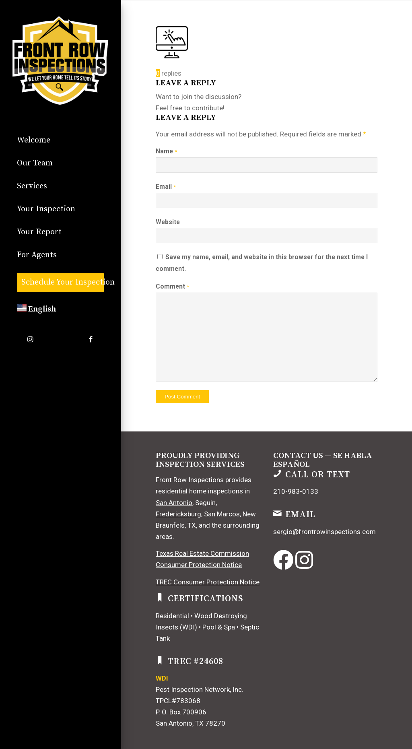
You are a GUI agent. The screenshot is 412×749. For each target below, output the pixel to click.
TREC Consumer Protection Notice (208, 582)
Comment (172, 286)
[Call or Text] (277, 473)
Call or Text (317, 474)
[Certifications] (160, 597)
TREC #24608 (195, 661)
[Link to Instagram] (30, 339)
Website (168, 222)
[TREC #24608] (160, 660)
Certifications (205, 598)
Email (166, 186)
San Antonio (174, 503)
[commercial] (60, 60)
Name (166, 151)
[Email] (277, 513)
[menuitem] (60, 140)
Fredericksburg (178, 514)
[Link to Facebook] (90, 339)
